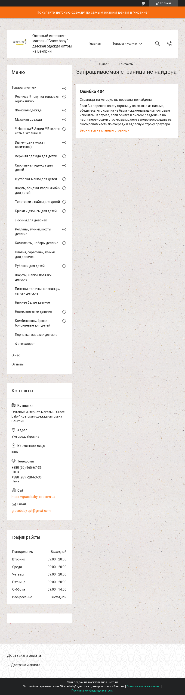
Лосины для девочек (31, 220)
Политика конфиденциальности (92, 690)
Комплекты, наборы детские (36, 243)
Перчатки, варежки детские (36, 334)
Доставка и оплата (25, 665)
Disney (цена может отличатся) (30, 145)
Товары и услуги (124, 43)
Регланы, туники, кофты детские (33, 231)
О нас (103, 64)
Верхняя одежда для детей (36, 156)
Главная (95, 43)
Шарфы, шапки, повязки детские (33, 277)
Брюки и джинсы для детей (36, 211)
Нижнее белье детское (32, 302)
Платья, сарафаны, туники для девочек (35, 254)
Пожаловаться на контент (143, 686)
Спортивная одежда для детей (34, 168)
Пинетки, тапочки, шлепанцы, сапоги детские (37, 291)
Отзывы (18, 364)
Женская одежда (28, 110)
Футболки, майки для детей (36, 179)
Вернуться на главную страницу (104, 130)
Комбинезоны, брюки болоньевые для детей (32, 323)
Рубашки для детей (30, 266)
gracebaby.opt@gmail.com (31, 511)
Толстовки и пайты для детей (37, 202)
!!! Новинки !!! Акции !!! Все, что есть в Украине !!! (37, 131)
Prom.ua (113, 682)
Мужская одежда (28, 119)
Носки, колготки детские (33, 312)
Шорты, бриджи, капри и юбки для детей (37, 190)
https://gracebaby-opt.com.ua (33, 497)
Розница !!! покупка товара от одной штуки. (37, 99)
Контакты (126, 64)
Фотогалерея (25, 344)
